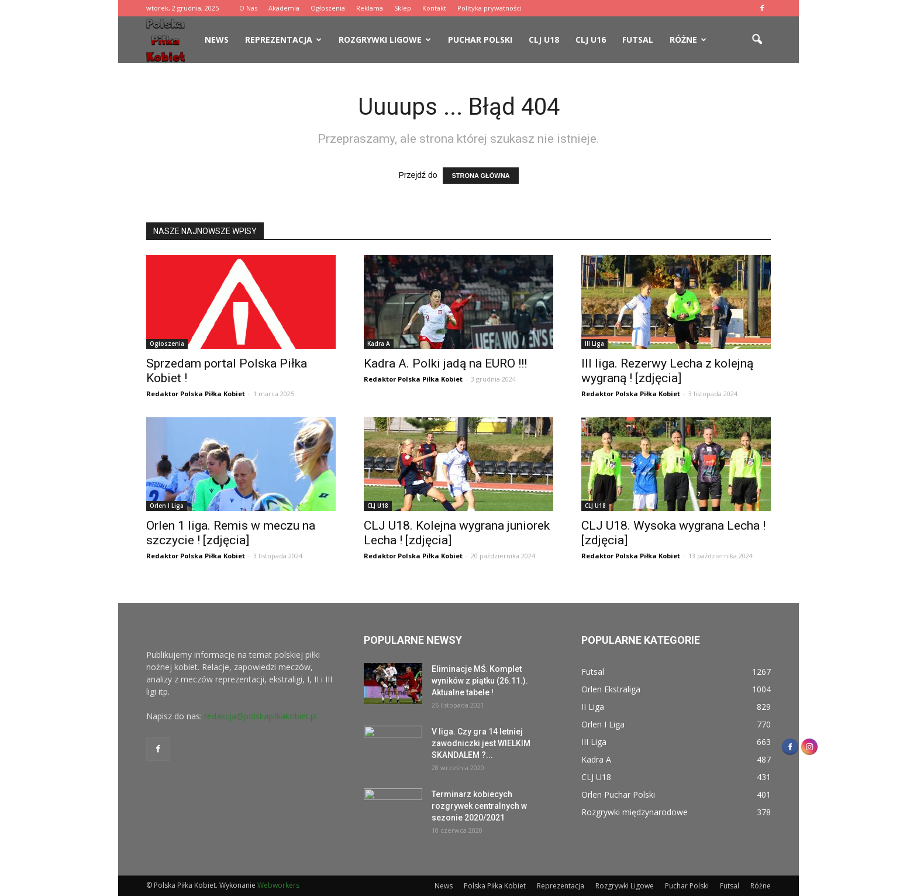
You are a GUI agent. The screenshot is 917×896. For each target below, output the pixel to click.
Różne (688, 39)
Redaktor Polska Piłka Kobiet (195, 393)
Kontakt (434, 8)
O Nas (248, 8)
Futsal (637, 39)
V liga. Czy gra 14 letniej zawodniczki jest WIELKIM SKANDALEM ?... (481, 743)
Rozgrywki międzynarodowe (634, 812)
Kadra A (378, 343)
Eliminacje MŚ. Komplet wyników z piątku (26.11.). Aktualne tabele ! (480, 680)
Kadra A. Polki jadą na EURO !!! (445, 363)
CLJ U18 (544, 39)
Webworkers (278, 885)
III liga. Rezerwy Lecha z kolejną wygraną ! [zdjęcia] (667, 370)
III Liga (594, 343)
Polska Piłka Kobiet (495, 886)
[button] (757, 40)
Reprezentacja (283, 39)
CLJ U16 (590, 39)
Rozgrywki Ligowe (385, 39)
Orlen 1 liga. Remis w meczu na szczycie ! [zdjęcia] (230, 533)
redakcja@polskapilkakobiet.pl (260, 716)
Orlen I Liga (167, 506)
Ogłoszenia (328, 8)
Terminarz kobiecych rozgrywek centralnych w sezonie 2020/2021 (479, 805)
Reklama (369, 8)
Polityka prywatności (489, 8)
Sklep (402, 8)
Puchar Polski (480, 39)
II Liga (592, 706)
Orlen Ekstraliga (610, 689)
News (217, 39)
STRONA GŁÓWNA (480, 175)
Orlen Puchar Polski (618, 794)
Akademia (283, 8)
